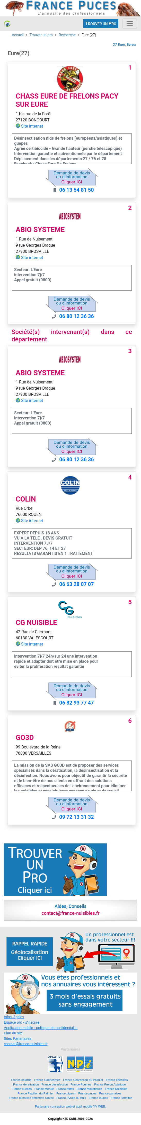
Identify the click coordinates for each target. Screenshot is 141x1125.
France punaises (110, 1093)
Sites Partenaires (17, 1038)
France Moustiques (89, 1088)
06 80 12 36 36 (76, 316)
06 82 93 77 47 (76, 703)
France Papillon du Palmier (35, 1093)
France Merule (44, 1088)
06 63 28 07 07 (76, 584)
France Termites (121, 1097)
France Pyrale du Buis (71, 1097)
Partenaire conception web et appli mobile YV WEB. (70, 1106)
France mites (65, 1088)
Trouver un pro (41, 35)
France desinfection (54, 1084)
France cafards (21, 1079)
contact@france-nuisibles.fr (26, 1044)
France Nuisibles (116, 1088)
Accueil (18, 35)
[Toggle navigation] (129, 23)
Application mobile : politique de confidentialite (40, 1028)
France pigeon (66, 1093)
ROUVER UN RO (100, 23)
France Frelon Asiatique (110, 1084)
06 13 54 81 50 (76, 190)
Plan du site (13, 1033)
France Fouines (80, 1084)
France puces (87, 1093)
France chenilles (117, 1079)
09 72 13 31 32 (76, 817)
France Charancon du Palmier (83, 1079)
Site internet (32, 126)
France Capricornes (47, 1079)
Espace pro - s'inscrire (21, 1022)
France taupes (98, 1097)
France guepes (22, 1088)
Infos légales (14, 1017)
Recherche (67, 35)
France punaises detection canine (31, 1097)
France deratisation (26, 1084)
